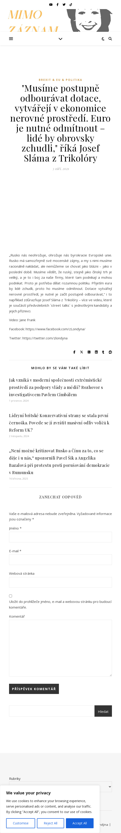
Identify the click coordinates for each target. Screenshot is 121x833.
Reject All (50, 823)
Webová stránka (21, 573)
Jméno (15, 528)
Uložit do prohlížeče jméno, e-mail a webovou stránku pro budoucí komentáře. (60, 604)
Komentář (17, 616)
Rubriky (15, 778)
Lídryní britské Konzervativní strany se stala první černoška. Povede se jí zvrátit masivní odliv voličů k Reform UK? (59, 423)
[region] (50, 809)
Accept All (80, 823)
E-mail (15, 551)
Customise (21, 823)
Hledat (103, 711)
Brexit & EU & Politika (60, 80)
